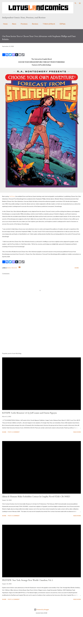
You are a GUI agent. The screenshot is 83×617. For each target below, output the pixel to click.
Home (4, 24)
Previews (23, 24)
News (13, 24)
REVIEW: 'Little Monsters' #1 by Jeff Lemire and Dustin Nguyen (29, 412)
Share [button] (77, 268)
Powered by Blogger (41, 609)
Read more (77, 432)
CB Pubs (61, 24)
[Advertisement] (41, 334)
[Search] (75, 3)
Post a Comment (14, 432)
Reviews (34, 24)
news (9, 268)
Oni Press (12, 196)
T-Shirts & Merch (48, 24)
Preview (14, 268)
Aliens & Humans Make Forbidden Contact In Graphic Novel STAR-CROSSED (36, 496)
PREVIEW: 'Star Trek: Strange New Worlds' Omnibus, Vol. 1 (27, 580)
